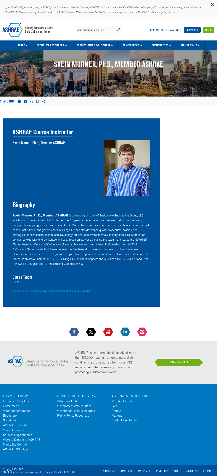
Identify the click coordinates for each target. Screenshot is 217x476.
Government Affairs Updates (76, 411)
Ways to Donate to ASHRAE (21, 439)
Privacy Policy (161, 470)
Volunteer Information (17, 411)
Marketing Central (15, 444)
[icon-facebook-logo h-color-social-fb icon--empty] (74, 332)
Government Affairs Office (74, 406)
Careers (177, 470)
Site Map (207, 470)
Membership (189, 45)
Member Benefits (123, 401)
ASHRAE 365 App (15, 449)
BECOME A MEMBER (179, 362)
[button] (212, 5)
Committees (11, 406)
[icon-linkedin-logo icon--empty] (125, 332)
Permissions (126, 470)
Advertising (192, 470)
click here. (173, 12)
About (21, 45)
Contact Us (109, 470)
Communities (160, 45)
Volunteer (161, 30)
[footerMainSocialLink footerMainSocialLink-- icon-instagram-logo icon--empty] (142, 332)
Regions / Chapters (16, 401)
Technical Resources (50, 45)
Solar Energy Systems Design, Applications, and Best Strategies (52, 290)
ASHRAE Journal (14, 425)
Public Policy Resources (73, 415)
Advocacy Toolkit (68, 401)
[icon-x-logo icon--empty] (91, 332)
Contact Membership (125, 420)
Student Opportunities (17, 435)
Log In (208, 30)
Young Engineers (14, 430)
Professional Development (93, 45)
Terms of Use (143, 470)
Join (151, 30)
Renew (116, 411)
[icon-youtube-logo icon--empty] (108, 332)
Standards (10, 420)
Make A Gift (176, 30)
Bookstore (192, 30)
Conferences (131, 45)
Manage (117, 415)
